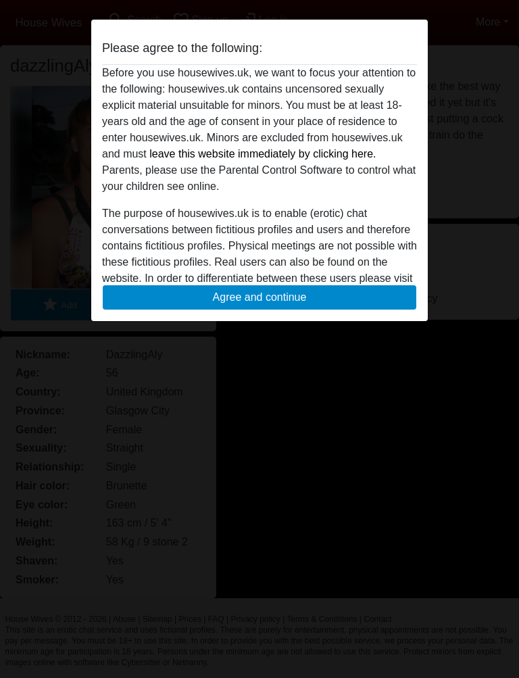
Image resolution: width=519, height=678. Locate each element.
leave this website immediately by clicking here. (262, 154)
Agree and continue (260, 297)
